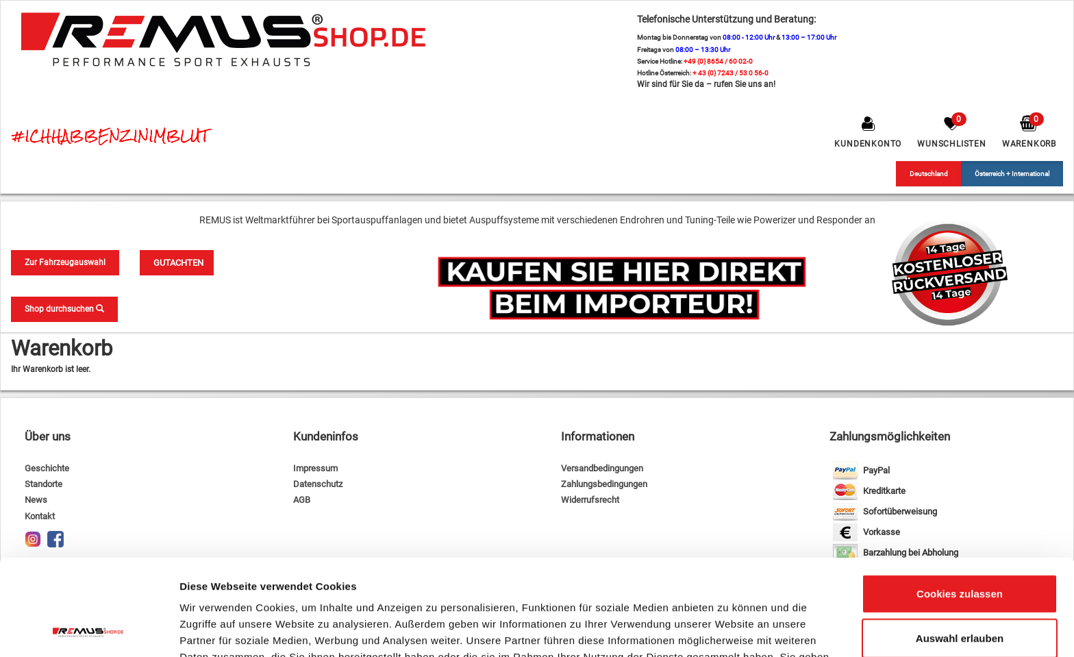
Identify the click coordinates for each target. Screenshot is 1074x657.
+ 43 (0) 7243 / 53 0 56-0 (730, 73)
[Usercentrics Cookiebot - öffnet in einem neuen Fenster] (89, 630)
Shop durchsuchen (64, 309)
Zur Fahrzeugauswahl (65, 262)
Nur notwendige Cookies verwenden (959, 604)
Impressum (315, 468)
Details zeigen (728, 630)
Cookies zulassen (959, 506)
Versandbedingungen (602, 468)
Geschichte (47, 468)
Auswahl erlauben (959, 551)
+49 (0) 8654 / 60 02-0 (718, 61)
